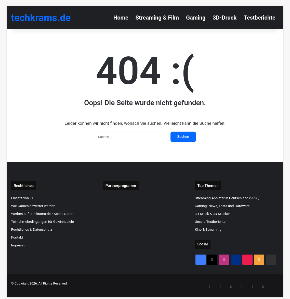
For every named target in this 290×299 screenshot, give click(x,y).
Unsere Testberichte (210, 221)
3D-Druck (224, 17)
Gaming (196, 17)
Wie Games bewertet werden (33, 206)
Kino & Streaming (208, 229)
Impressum (20, 245)
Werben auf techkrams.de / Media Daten (42, 214)
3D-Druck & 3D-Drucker (212, 214)
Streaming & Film (157, 17)
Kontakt (17, 237)
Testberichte (259, 17)
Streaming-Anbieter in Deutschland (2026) (227, 198)
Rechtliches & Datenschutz (31, 229)
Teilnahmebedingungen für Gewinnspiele (42, 221)
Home (120, 17)
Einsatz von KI (22, 198)
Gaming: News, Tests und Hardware (222, 206)
